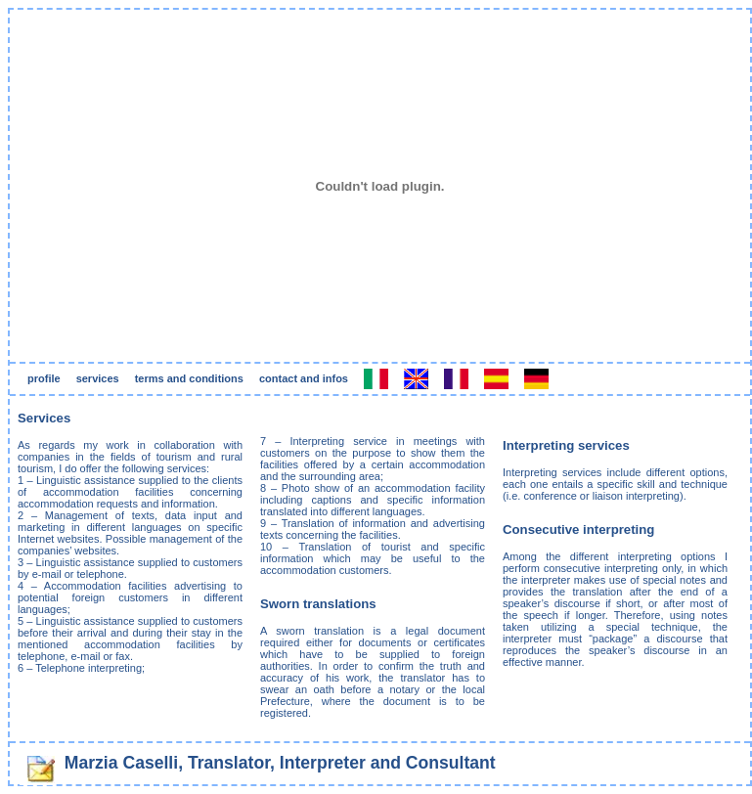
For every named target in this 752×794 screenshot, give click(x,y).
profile (44, 378)
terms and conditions (189, 378)
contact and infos (303, 378)
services (97, 378)
